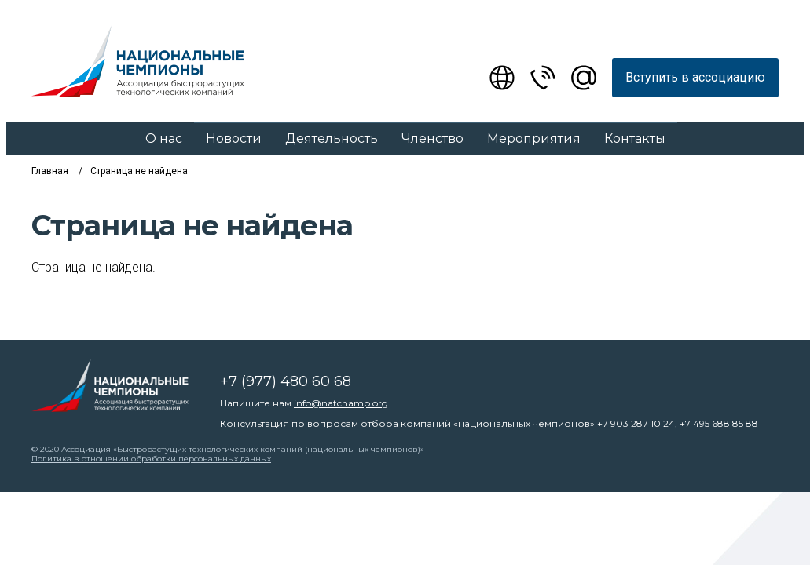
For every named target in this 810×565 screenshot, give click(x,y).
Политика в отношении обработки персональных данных (151, 459)
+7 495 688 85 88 (719, 423)
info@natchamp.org (341, 403)
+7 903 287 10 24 (636, 423)
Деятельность (331, 138)
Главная (49, 171)
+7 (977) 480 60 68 (285, 381)
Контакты (634, 138)
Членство (432, 138)
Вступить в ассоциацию (695, 77)
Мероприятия (534, 138)
